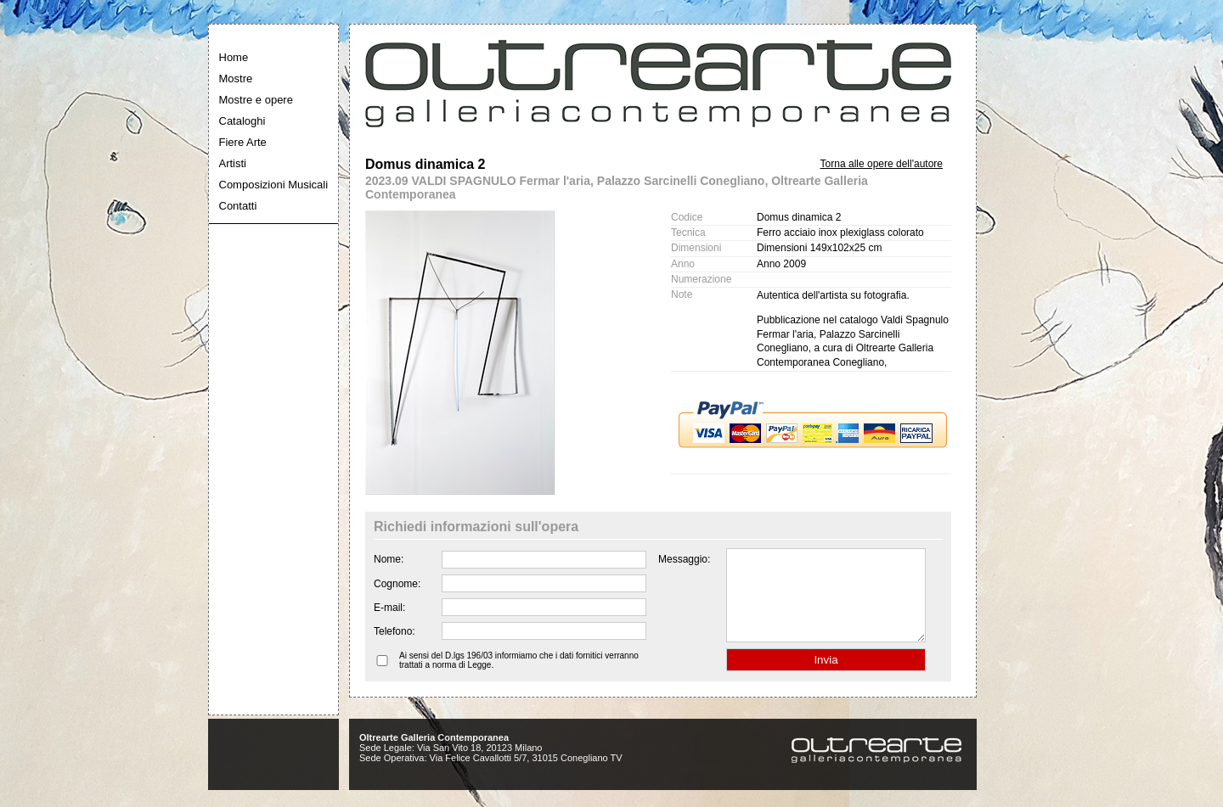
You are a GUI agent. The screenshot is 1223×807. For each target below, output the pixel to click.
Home (234, 57)
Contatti (238, 205)
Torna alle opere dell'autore (881, 164)
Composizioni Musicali (274, 184)
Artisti (233, 163)
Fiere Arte (243, 142)
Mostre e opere (256, 99)
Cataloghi (242, 121)
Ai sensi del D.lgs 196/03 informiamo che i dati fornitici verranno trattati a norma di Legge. (519, 678)
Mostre (236, 78)
